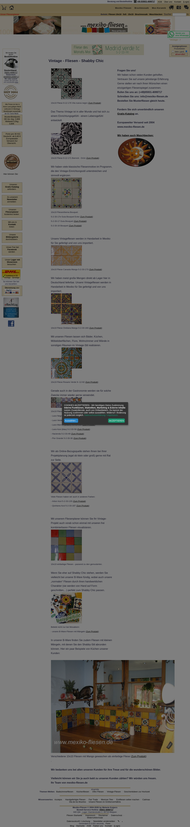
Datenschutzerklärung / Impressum (101, 415)
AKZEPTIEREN (116, 420)
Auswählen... (71, 420)
